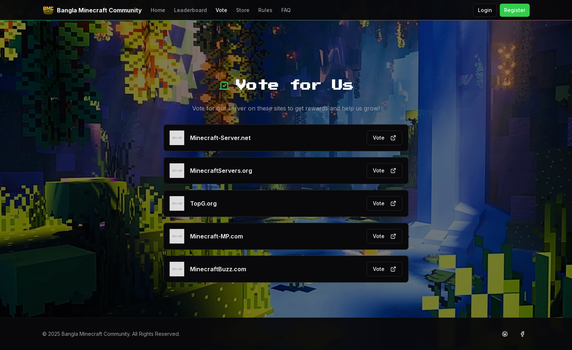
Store (243, 10)
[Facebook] (522, 334)
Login (485, 10)
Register (514, 10)
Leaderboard (190, 10)
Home (158, 10)
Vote (221, 10)
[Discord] (505, 334)
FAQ (286, 10)
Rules (265, 10)
